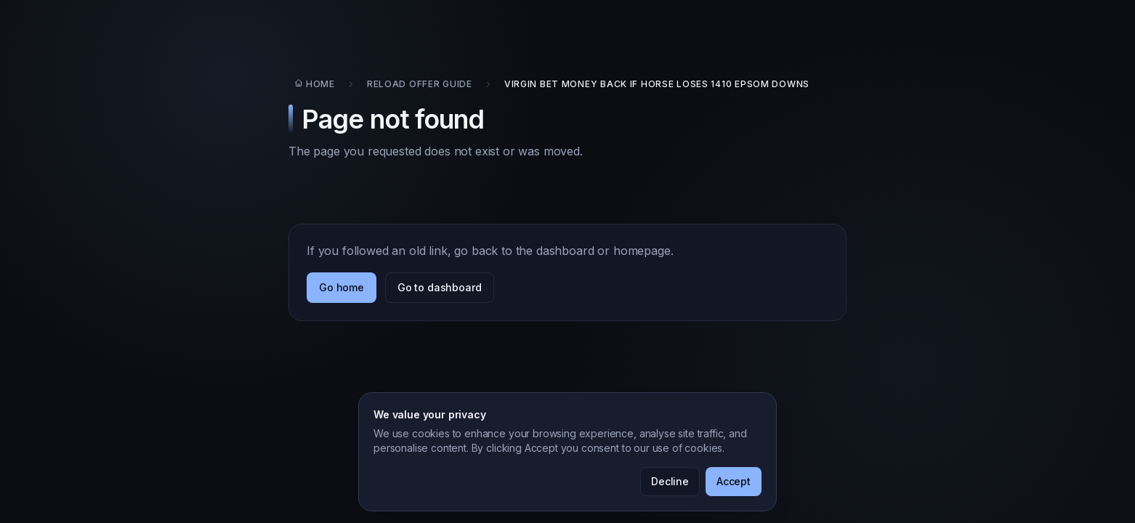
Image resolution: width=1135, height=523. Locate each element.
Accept (733, 481)
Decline (670, 481)
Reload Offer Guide (419, 83)
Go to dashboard (439, 287)
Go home (341, 287)
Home (314, 83)
